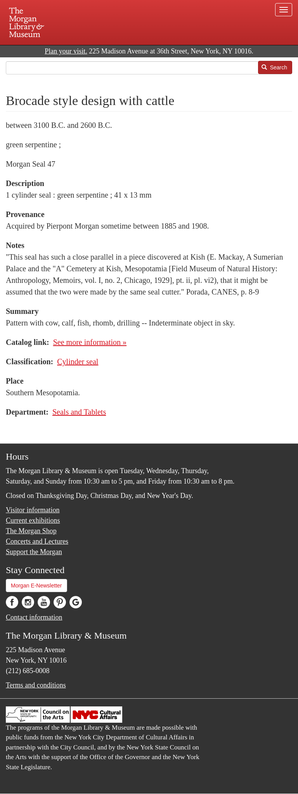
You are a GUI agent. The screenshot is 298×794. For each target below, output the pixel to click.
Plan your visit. (66, 51)
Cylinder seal (77, 361)
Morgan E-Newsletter (36, 585)
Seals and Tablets (79, 412)
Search (274, 67)
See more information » (89, 342)
